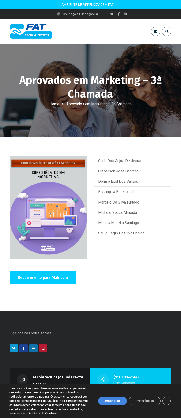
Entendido (111, 401)
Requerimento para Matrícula (43, 278)
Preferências (144, 401)
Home (54, 104)
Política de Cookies (42, 413)
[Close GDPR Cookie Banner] (166, 401)
